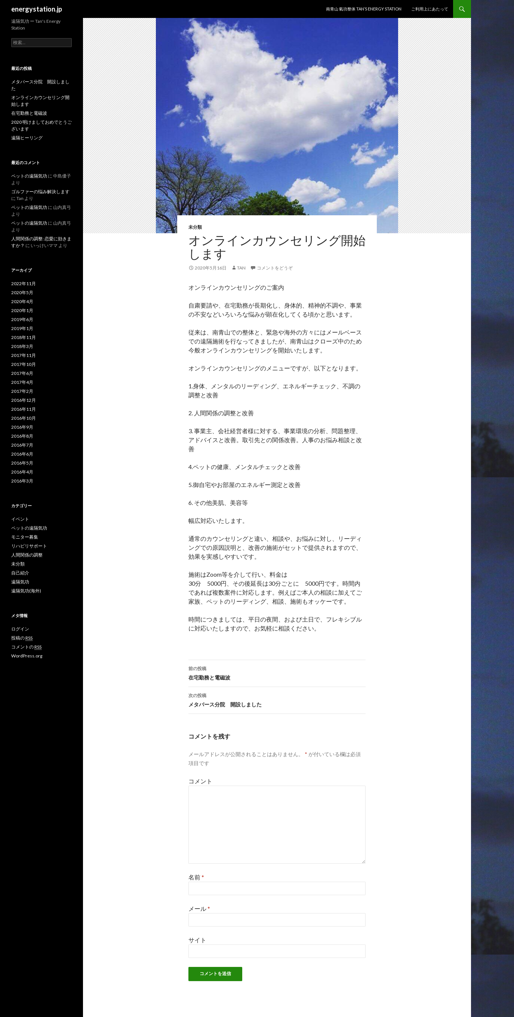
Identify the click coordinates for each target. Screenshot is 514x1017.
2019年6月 (22, 319)
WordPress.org (26, 656)
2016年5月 (22, 463)
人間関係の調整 (27, 555)
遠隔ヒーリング (27, 138)
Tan (241, 268)
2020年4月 (22, 301)
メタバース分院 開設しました (277, 699)
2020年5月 (22, 292)
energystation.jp (36, 9)
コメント (200, 781)
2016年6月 (22, 454)
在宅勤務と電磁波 (277, 672)
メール (199, 908)
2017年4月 (22, 382)
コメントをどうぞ (275, 268)
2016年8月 (22, 436)
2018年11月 (23, 337)
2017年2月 (22, 391)
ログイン (20, 629)
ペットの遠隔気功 (29, 176)
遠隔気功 (20, 582)
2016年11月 (23, 409)
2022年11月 (23, 283)
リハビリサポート (29, 546)
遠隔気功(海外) (26, 591)
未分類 (195, 227)
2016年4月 (22, 472)
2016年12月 (23, 400)
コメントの (26, 647)
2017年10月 (23, 364)
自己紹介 (20, 573)
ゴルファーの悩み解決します (40, 191)
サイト (197, 939)
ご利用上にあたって (429, 8)
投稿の (22, 638)
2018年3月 (22, 346)
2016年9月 (22, 427)
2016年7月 (22, 445)
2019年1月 (22, 328)
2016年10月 (23, 418)
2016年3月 (22, 481)
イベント (20, 519)
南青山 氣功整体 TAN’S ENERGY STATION (363, 8)
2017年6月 (22, 373)
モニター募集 (24, 537)
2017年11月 (23, 355)
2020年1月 (22, 310)
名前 (196, 877)
